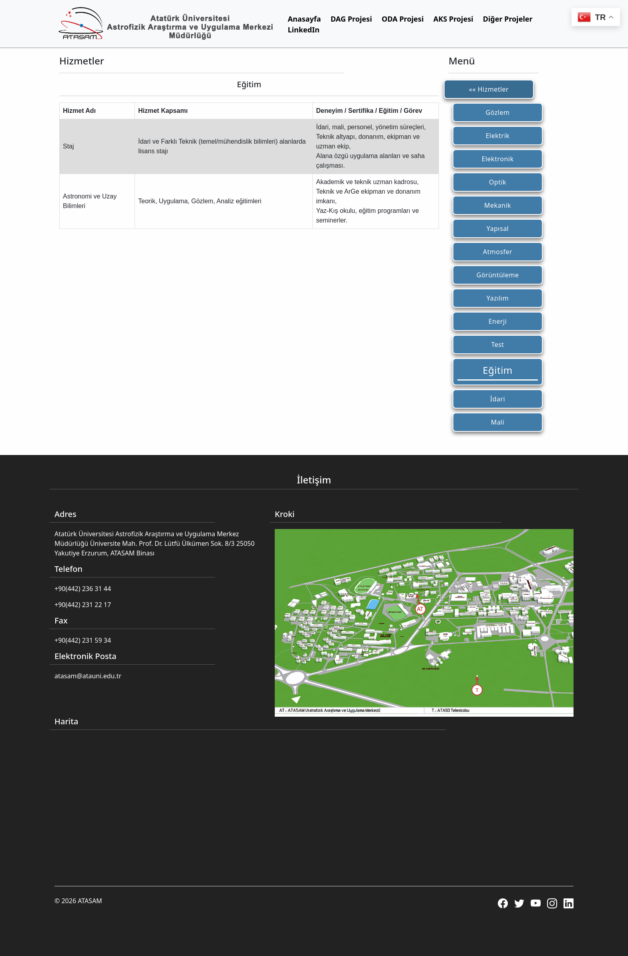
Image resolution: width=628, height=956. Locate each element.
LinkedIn (304, 29)
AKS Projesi (453, 19)
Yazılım (498, 298)
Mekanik (497, 205)
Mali (498, 422)
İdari (497, 399)
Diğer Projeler (508, 19)
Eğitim (498, 370)
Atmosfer (497, 251)
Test (497, 344)
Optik (497, 182)
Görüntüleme (497, 275)
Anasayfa (304, 19)
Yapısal (498, 228)
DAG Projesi (351, 19)
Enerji (498, 321)
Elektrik (498, 135)
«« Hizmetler (489, 89)
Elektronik (498, 158)
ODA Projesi (403, 19)
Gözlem (498, 112)
